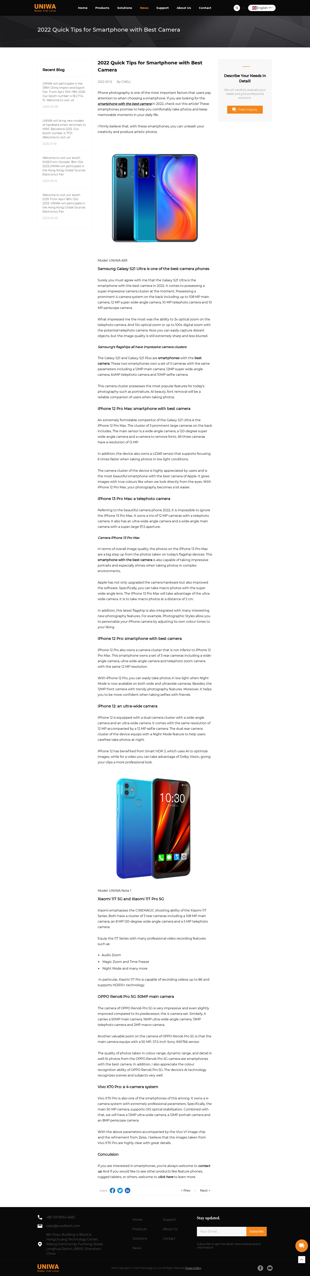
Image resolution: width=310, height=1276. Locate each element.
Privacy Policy (193, 1268)
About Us (184, 8)
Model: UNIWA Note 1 (114, 891)
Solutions (124, 8)
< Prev (186, 1190)
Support (162, 8)
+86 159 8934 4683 (60, 1217)
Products (102, 8)
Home (82, 8)
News (144, 8)
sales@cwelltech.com (63, 1226)
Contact (205, 8)
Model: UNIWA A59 (112, 260)
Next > (205, 1190)
